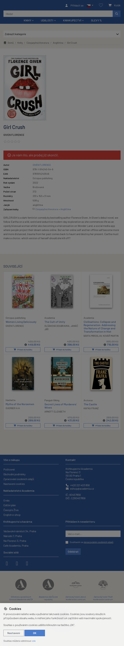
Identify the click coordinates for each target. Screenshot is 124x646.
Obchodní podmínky (14, 474)
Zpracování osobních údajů (18, 479)
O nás (6, 500)
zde (34, 640)
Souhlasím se (91, 542)
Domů (8, 43)
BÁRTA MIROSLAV (93, 336)
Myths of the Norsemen (20, 408)
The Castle (90, 408)
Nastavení (13, 633)
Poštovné (9, 469)
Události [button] (47, 21)
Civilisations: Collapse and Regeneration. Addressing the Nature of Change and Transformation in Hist (100, 327)
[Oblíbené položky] (101, 6)
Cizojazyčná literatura (38, 43)
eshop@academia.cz (80, 488)
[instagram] (17, 563)
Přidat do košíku (23, 354)
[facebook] (6, 563)
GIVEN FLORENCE (13, 135)
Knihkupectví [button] (72, 21)
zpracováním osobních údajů (98, 542)
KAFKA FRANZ (91, 412)
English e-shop (12, 514)
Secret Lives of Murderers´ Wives (60, 410)
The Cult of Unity (54, 322)
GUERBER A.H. (13, 412)
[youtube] (27, 563)
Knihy (20, 43)
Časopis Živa (10, 510)
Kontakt (71, 459)
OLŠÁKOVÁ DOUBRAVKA (56, 326)
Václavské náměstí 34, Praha (19, 531)
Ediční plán (9, 505)
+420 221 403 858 (78, 485)
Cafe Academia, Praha (15, 545)
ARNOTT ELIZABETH (55, 415)
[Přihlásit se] (74, 5)
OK (34, 633)
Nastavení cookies (14, 483)
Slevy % (96, 21)
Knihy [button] (27, 21)
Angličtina (58, 43)
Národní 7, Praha (12, 536)
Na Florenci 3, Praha (14, 540)
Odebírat (73, 551)
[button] (90, 5)
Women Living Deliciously (21, 322)
